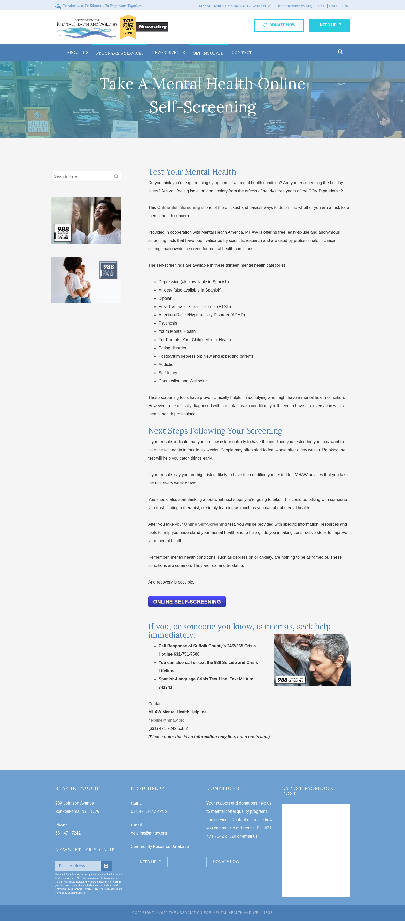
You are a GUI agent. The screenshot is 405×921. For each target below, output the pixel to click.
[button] (340, 52)
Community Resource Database (160, 846)
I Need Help (329, 24)
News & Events (168, 52)
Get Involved (208, 53)
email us (250, 836)
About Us (77, 52)
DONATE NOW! (226, 861)
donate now (279, 24)
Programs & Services (120, 53)
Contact (241, 52)
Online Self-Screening (178, 207)
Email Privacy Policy (87, 889)
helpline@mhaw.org (166, 720)
